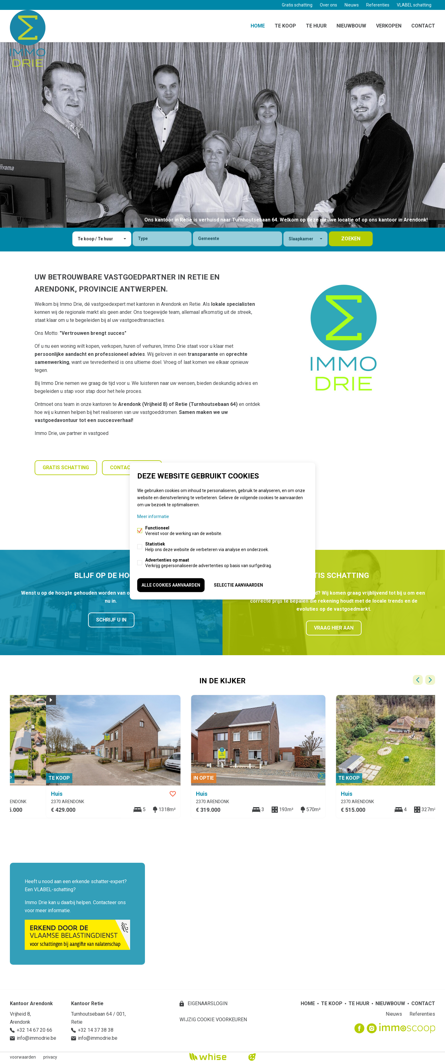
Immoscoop (407, 1028)
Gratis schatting (297, 4)
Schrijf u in (111, 620)
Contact (423, 26)
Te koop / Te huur (95, 238)
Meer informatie (153, 516)
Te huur (316, 26)
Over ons (328, 4)
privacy (50, 1057)
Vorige (418, 680)
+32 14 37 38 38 (95, 1030)
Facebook (359, 1028)
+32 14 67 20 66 (34, 1030)
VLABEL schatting (414, 4)
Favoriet (282, 794)
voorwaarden (23, 1057)
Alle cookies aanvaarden (171, 585)
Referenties (377, 4)
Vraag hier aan (334, 628)
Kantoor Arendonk (31, 1003)
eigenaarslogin (206, 1003)
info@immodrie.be (36, 1038)
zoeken (350, 239)
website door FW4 (252, 1057)
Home (258, 26)
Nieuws (352, 4)
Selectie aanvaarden (238, 585)
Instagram (372, 1028)
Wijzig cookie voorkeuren (213, 1019)
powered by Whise (215, 1056)
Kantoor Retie (87, 1003)
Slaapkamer (301, 238)
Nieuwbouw (351, 26)
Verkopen (388, 26)
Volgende (430, 680)
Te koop (285, 26)
